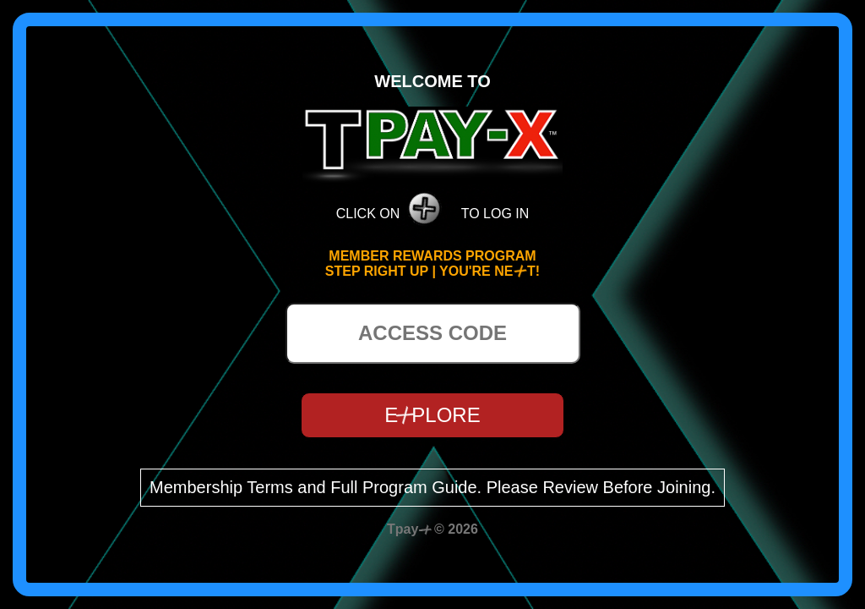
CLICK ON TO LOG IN (433, 203)
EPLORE (432, 415)
